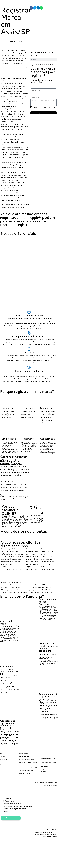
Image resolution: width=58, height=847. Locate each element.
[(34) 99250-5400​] (39, 766)
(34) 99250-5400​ (45, 766)
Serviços (2, 756)
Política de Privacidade (51, 829)
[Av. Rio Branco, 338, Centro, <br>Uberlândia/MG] (39, 771)
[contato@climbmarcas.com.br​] (39, 758)
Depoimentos (3, 759)
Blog (1, 762)
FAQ (1, 765)
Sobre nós (2, 753)
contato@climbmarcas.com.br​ (48, 758)
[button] (56, 3)
